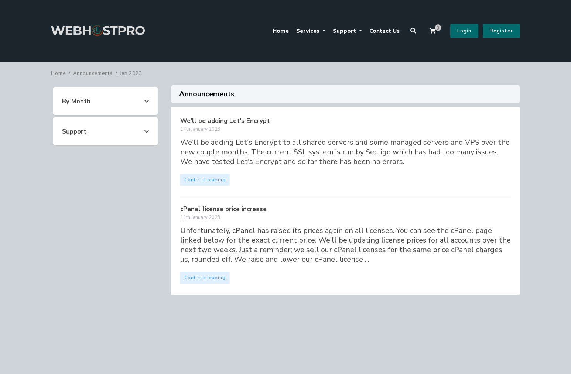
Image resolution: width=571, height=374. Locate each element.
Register (501, 31)
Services (308, 31)
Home (281, 31)
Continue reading (205, 180)
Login (464, 31)
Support (345, 31)
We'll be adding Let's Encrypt (225, 121)
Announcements (93, 73)
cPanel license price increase (223, 209)
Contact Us (384, 31)
